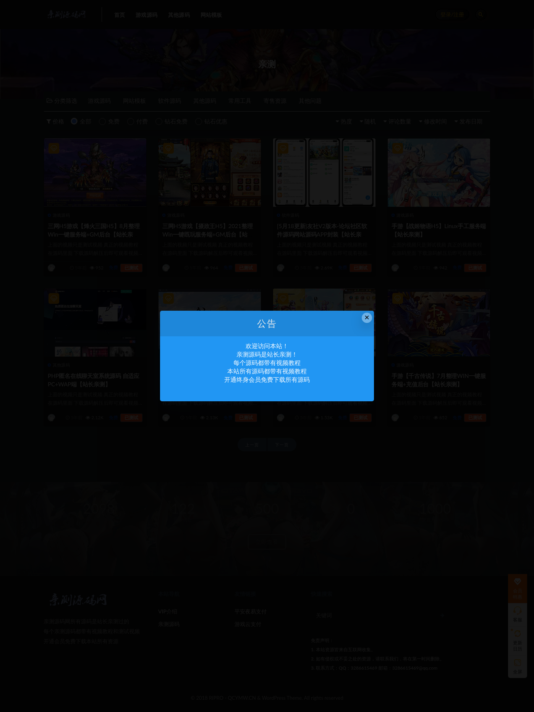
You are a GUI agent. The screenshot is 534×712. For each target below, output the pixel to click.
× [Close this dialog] (366, 317)
